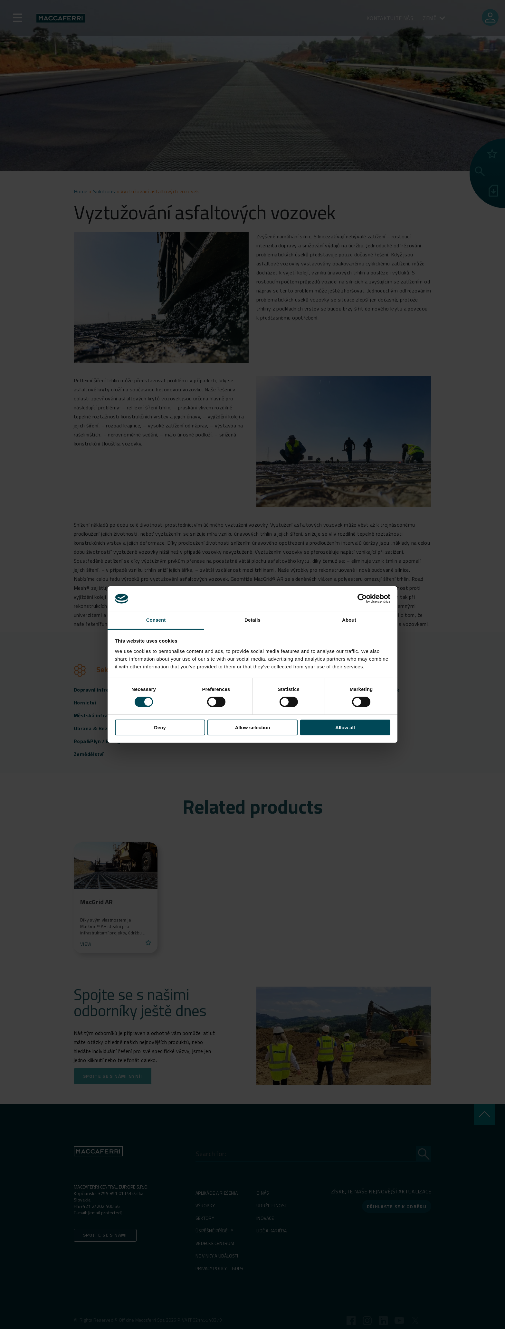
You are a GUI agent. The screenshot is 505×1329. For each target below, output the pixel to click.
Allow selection (252, 727)
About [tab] (349, 620)
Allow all (345, 727)
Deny (160, 727)
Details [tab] (252, 620)
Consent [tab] (156, 620)
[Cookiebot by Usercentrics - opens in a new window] (362, 598)
